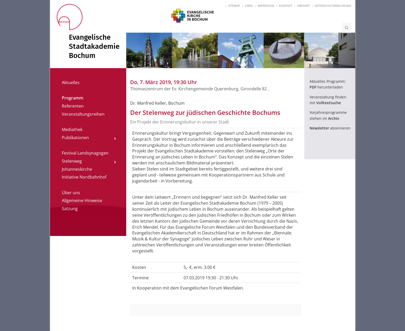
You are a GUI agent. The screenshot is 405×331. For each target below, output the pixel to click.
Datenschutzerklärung (333, 6)
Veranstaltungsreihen (83, 114)
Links (249, 6)
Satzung (70, 208)
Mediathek (72, 129)
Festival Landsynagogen (85, 153)
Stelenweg (72, 161)
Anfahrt (303, 6)
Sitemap (234, 6)
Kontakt (285, 6)
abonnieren (330, 128)
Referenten (73, 106)
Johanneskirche (77, 169)
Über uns (71, 193)
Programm (72, 98)
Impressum (266, 6)
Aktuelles (71, 82)
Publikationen (75, 137)
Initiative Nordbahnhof (84, 177)
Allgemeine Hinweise (82, 200)
